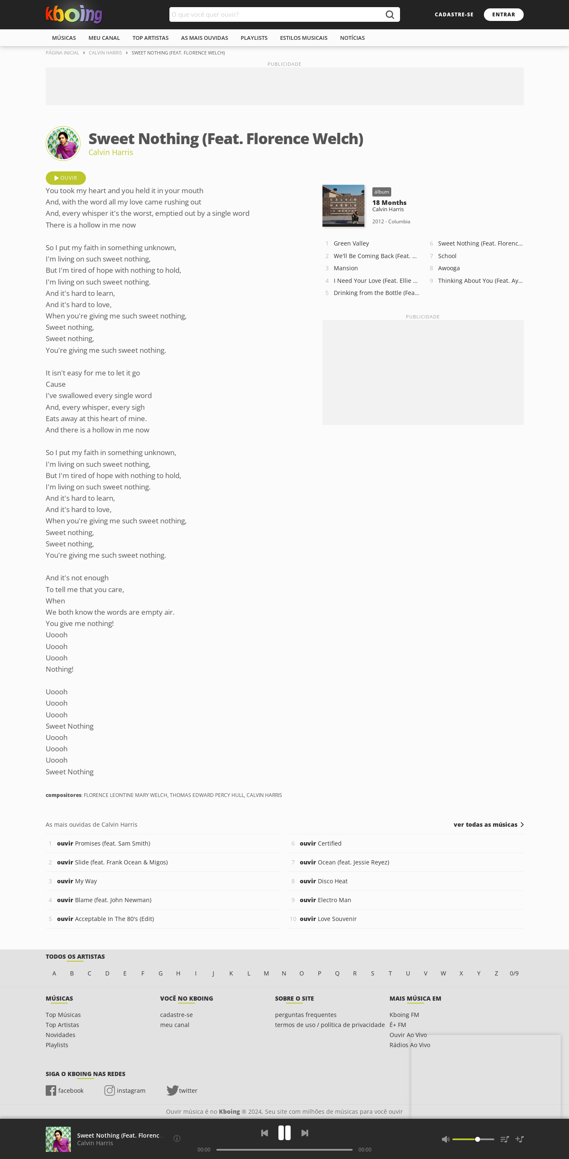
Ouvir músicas (74, 14)
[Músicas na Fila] (505, 1139)
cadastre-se (454, 14)
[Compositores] (177, 1138)
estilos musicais (303, 37)
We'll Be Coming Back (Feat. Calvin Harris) (376, 256)
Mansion (346, 268)
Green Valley (351, 243)
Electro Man (325, 900)
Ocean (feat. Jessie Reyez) (344, 862)
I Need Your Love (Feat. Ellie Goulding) (376, 281)
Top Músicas (63, 1015)
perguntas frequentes (306, 1015)
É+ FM (398, 1025)
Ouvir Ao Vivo (408, 1035)
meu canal (104, 37)
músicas (64, 37)
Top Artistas (62, 1025)
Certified (321, 843)
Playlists (57, 1045)
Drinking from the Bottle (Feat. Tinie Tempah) (376, 293)
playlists (254, 37)
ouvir (68, 177)
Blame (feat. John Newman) (104, 900)
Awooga (449, 268)
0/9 (514, 973)
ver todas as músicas (485, 825)
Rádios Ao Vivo (410, 1045)
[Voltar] (264, 1133)
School (447, 256)
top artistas (151, 37)
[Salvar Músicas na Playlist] (519, 1139)
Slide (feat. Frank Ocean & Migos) (112, 862)
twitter (188, 1090)
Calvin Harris (110, 152)
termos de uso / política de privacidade (330, 1025)
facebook (70, 1090)
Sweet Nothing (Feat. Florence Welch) (481, 243)
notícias (352, 37)
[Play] (284, 1132)
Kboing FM (404, 1015)
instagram (131, 1090)
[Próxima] (304, 1133)
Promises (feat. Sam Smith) (103, 843)
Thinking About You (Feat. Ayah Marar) (481, 281)
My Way (77, 881)
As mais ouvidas (204, 37)
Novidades (60, 1035)
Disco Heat (324, 881)
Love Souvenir (328, 919)
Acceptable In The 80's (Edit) (105, 919)
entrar (503, 14)
